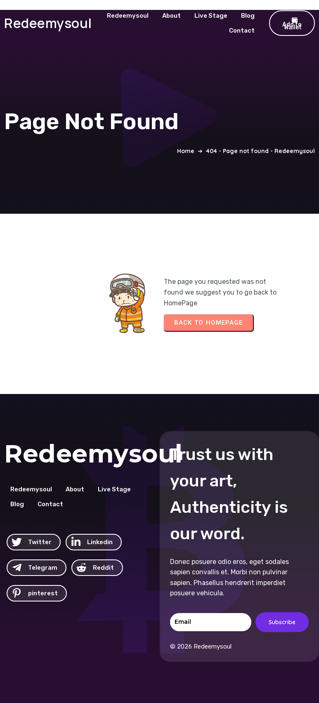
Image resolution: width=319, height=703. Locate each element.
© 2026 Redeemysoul (201, 646)
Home (185, 151)
